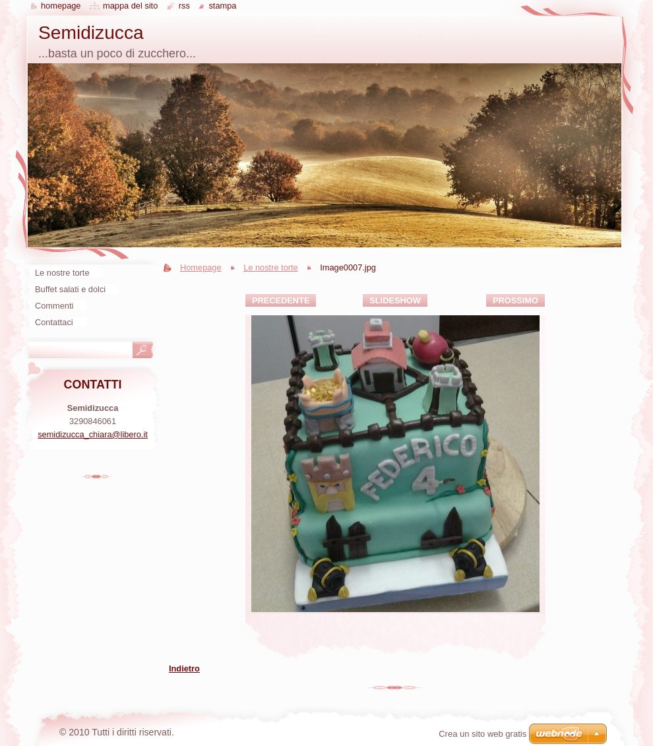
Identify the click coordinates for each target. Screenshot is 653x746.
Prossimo (515, 300)
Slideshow (395, 300)
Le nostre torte (270, 267)
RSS (184, 6)
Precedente (280, 300)
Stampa (222, 6)
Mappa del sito (130, 6)
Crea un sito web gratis (482, 734)
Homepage (201, 267)
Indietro (184, 668)
